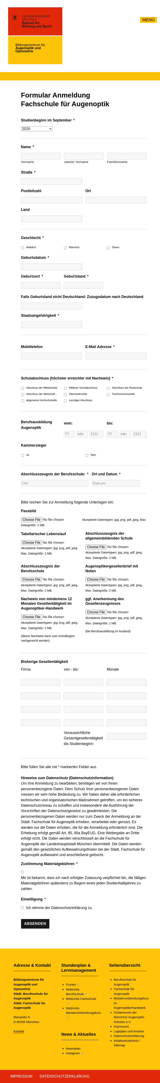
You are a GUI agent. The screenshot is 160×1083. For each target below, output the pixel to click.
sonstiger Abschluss (80, 400)
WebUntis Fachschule (81, 1001)
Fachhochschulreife (123, 394)
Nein (93, 454)
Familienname (117, 162)
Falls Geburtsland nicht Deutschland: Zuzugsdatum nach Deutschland (82, 297)
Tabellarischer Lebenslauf (43, 534)
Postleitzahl (31, 191)
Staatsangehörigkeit (40, 315)
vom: (68, 423)
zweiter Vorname (76, 162)
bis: (110, 423)
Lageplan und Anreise (129, 1031)
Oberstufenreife (78, 394)
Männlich (74, 247)
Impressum (121, 1026)
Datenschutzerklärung (129, 1036)
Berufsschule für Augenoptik (125, 982)
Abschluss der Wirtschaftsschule (42, 394)
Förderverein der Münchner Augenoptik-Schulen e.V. (129, 1017)
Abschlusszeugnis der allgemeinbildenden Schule (109, 535)
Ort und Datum (106, 474)
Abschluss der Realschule (127, 387)
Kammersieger (33, 445)
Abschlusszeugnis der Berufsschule (40, 568)
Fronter (72, 984)
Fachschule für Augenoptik (124, 991)
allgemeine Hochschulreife (41, 400)
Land (25, 210)
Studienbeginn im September (48, 120)
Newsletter (73, 1048)
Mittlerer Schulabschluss (83, 387)
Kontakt (19, 1031)
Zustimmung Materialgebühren (49, 864)
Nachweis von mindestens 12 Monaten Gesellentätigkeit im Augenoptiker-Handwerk (46, 604)
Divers (115, 247)
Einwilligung (33, 899)
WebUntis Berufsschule (76, 992)
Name (27, 147)
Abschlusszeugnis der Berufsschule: (55, 474)
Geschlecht (32, 238)
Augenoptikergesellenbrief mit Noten (111, 568)
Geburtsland (76, 276)
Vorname (27, 162)
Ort (88, 191)
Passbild (28, 511)
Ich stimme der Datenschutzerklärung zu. (59, 908)
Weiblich (31, 247)
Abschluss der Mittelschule (41, 387)
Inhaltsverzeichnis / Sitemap (127, 1043)
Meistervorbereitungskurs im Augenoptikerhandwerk (129, 1003)
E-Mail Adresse (100, 347)
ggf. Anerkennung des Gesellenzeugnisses (104, 601)
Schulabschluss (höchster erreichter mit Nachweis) (67, 378)
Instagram (74, 1053)
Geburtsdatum (35, 257)
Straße (28, 172)
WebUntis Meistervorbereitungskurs (82, 1012)
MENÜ (148, 20)
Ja (27, 454)
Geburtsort (32, 276)
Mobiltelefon (32, 347)
